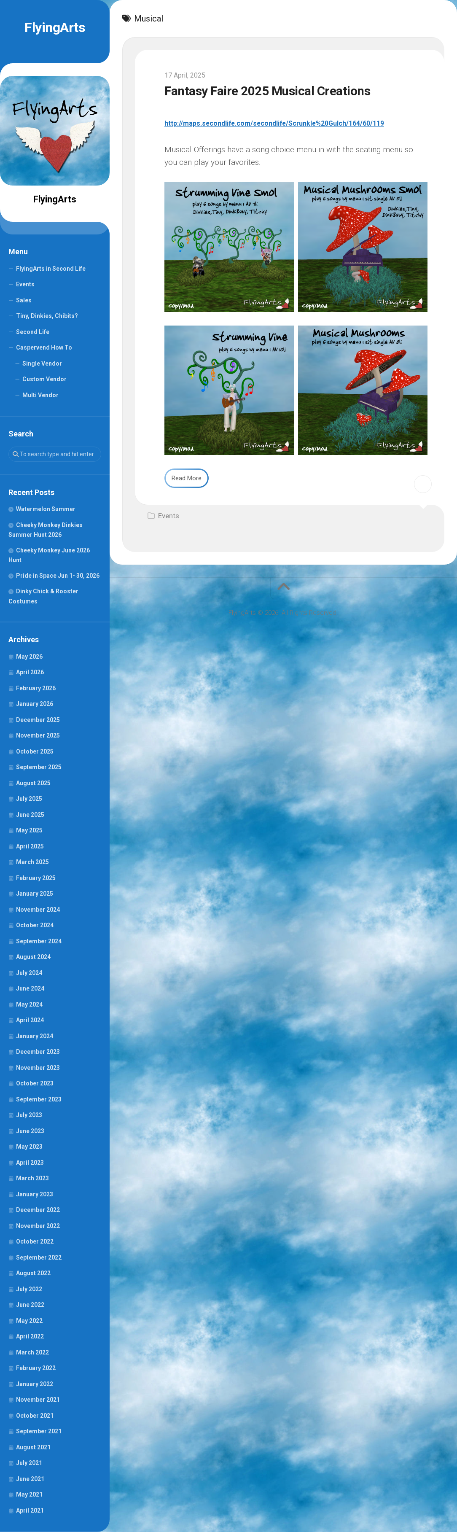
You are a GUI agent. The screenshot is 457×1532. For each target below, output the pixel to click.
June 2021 (30, 1478)
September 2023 (39, 1099)
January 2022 (34, 1384)
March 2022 (32, 1352)
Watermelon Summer (45, 509)
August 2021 (33, 1447)
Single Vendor (42, 363)
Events (25, 284)
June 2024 (30, 988)
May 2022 (29, 1320)
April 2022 (30, 1336)
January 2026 (34, 703)
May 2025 (29, 830)
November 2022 (38, 1225)
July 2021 (29, 1462)
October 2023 (35, 1083)
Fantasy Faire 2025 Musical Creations (287, 90)
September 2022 (39, 1257)
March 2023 (32, 1178)
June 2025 (30, 814)
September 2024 (39, 941)
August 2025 (33, 783)
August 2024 (33, 956)
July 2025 (29, 798)
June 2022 (30, 1304)
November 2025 (38, 735)
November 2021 (38, 1399)
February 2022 (36, 1368)
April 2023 (30, 1162)
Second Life (32, 331)
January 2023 (34, 1194)
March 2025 (32, 862)
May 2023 (29, 1146)
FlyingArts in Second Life (51, 268)
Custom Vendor (44, 379)
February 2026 (36, 688)
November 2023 (38, 1067)
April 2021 (30, 1510)
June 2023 (30, 1131)
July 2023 (29, 1115)
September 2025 (39, 767)
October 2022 (35, 1241)
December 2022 (38, 1209)
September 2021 (39, 1431)
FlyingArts (54, 27)
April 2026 (30, 672)
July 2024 (29, 972)
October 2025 (35, 751)
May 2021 (29, 1494)
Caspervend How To (44, 347)
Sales (24, 300)
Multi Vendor (40, 395)
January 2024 (34, 1036)
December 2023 (38, 1051)
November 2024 (38, 909)
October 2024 (35, 925)
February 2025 (36, 878)
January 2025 (34, 893)
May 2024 (29, 1004)
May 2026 (29, 656)
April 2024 (30, 1020)
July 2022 (29, 1289)
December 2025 (38, 719)
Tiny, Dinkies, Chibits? (47, 315)
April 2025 (30, 846)
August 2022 (33, 1273)
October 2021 (35, 1415)
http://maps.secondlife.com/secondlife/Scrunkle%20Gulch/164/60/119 (295, 123)
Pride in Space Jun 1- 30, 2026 (57, 575)
